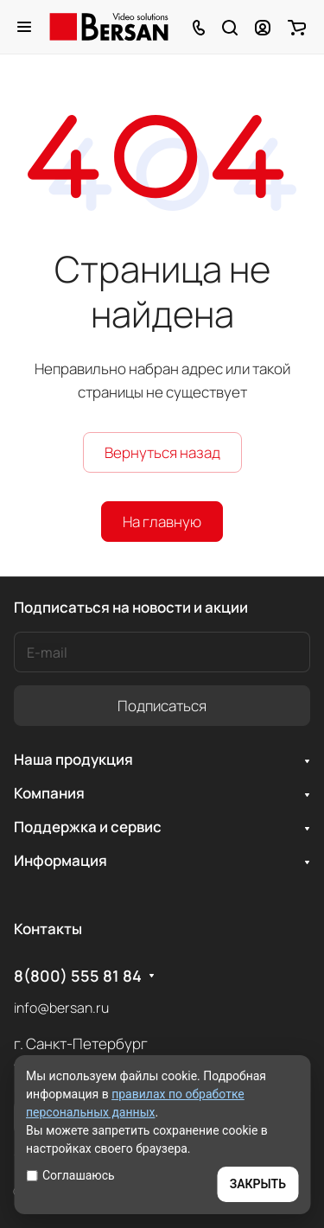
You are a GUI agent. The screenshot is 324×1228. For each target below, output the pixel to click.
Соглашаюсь (70, 1175)
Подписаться (162, 706)
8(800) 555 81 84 (78, 976)
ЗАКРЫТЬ (258, 1184)
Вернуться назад (162, 452)
